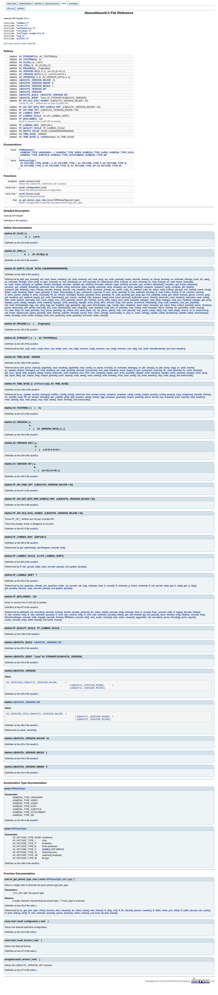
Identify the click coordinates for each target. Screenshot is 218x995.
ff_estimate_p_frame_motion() (131, 589)
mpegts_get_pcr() (201, 304)
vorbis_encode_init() (15, 623)
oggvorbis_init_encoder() (149, 621)
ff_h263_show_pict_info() (166, 918)
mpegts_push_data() (15, 306)
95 (22, 585)
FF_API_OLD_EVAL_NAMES (34, 104)
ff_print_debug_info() (16, 920)
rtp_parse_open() (106, 314)
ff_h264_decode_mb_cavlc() (195, 918)
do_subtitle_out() (139, 293)
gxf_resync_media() (75, 301)
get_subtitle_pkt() (60, 401)
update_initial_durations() (164, 316)
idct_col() (25, 352)
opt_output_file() (31, 379)
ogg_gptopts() (72, 309)
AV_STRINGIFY (27, 60)
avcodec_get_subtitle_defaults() (22, 291)
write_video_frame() (97, 319)
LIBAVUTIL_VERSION (30, 96)
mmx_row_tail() (70, 352)
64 (22, 508)
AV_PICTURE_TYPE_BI (109, 169)
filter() (121, 618)
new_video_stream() (123, 621)
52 (22, 652)
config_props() (167, 398)
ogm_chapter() (127, 309)
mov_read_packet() (65, 304)
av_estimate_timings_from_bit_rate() (190, 283)
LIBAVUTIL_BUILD (28, 98)
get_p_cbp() (190, 589)
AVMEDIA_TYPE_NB (96, 159)
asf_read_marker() (77, 283)
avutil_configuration (29, 191)
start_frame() (53, 316)
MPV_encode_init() (110, 306)
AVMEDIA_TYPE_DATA (121, 156)
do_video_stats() (99, 616)
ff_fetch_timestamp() (61, 296)
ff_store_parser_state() (17, 298)
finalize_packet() (85, 298)
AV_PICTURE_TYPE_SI (57, 169)
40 (22, 438)
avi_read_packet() (65, 374)
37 (22, 958)
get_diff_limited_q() (135, 618)
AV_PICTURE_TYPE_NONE (34, 167)
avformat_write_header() (109, 291)
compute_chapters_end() (157, 291)
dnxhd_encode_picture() (76, 616)
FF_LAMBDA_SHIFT (29, 117)
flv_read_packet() (121, 298)
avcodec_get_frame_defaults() (181, 288)
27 (22, 977)
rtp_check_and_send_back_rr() (79, 314)
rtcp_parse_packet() (51, 314)
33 (22, 246)
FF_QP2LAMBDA (28, 122)
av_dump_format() (160, 283)
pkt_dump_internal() (35, 311)
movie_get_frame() (86, 304)
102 (23, 278)
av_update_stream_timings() (46, 288)
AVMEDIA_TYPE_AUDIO (95, 156)
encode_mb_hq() (78, 589)
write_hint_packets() (54, 319)
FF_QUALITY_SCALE (30, 132)
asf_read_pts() (95, 283)
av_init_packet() (87, 285)
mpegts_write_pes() (89, 306)
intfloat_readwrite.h (30, 36)
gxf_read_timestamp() (52, 301)
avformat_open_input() (83, 291)
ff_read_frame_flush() (167, 296)
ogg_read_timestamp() (93, 309)
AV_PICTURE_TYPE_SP (83, 169)
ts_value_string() (140, 316)
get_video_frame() (177, 298)
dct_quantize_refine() (31, 589)
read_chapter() (79, 311)
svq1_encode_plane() (52, 570)
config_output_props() (146, 398)
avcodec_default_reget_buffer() (111, 288)
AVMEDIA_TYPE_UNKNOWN (35, 156)
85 (22, 827)
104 (23, 393)
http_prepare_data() (97, 301)
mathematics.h (25, 29)
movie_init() (103, 304)
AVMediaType (26, 153)
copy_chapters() (184, 398)
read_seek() (135, 311)
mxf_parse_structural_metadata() (139, 306)
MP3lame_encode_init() (77, 621)
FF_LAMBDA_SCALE (30, 120)
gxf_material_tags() (29, 301)
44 (22, 765)
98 (22, 546)
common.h (22, 23)
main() (47, 376)
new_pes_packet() (189, 306)
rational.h (23, 33)
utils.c (33, 913)
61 (22, 532)
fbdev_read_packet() (39, 296)
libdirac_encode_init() (193, 618)
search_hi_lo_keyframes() (194, 314)
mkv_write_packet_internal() (20, 304)
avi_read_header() (45, 374)
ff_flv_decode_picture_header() (135, 918)
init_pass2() (153, 618)
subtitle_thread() (70, 316)
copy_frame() (36, 293)
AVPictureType (27, 164)
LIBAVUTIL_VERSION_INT (32, 93)
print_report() (66, 379)
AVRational (47, 141)
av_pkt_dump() (146, 371)
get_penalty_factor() (15, 592)
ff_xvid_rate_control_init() (69, 618)
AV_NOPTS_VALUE (29, 135)
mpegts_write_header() (40, 306)
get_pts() (136, 298)
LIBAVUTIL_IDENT (28, 101)
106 (23, 870)
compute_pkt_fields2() (16, 293)
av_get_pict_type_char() (32, 918)
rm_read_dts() (12, 314)
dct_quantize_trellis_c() (55, 589)
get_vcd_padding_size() (154, 298)
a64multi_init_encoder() (32, 616)
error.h (21, 26)
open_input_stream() (147, 309)
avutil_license (26, 197)
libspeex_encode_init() (53, 551)
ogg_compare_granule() (113, 401)
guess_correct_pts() (199, 298)
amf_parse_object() (30, 371)
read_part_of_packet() (115, 311)
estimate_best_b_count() (101, 589)
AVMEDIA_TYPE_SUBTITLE (34, 159)
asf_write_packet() (114, 283)
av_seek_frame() (186, 371)
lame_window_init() (170, 618)
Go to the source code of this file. (20, 47)
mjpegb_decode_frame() (50, 621)
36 (22, 333)
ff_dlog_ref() (110, 918)
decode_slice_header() (58, 918)
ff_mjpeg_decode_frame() (186, 616)
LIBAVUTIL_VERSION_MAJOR (35, 84)
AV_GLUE (24, 66)
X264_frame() (35, 623)
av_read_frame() (156, 285)
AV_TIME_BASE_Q (29, 141)
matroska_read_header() (171, 301)
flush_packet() (102, 298)
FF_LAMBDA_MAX (29, 129)
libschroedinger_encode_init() (20, 621)
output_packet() (185, 309)
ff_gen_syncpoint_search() (88, 296)
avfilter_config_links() (62, 398)
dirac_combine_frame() (99, 293)
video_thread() (12, 319)
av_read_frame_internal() (180, 285)
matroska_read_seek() (197, 301)
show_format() (64, 403)
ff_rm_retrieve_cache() (192, 296)
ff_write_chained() (39, 298)
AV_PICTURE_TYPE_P (90, 167)
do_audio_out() (120, 293)
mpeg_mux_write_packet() (125, 304)
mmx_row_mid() (52, 352)
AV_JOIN (23, 69)
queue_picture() (64, 920)
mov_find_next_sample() (92, 376)
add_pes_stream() (29, 283)
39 (22, 459)
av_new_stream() (138, 285)
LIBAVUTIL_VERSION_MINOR (34, 87)
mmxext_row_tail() (127, 352)
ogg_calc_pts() (37, 309)
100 (23, 638)
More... (27, 18)
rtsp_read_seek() (47, 403)
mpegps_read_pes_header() (176, 304)
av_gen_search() (49, 285)
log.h (20, 39)
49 (22, 699)
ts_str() (126, 316)
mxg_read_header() (168, 306)
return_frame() (165, 311)
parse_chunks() (203, 309)
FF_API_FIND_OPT (29, 114)
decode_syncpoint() (86, 374)
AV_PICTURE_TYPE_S (32, 169)
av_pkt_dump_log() (166, 371)
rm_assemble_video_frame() (189, 311)
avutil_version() (28, 737)
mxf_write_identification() (151, 352)
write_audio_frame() (31, 319)
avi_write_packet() (133, 291)
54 (22, 666)
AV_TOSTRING (27, 63)
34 (22, 264)
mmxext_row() (87, 352)
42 (22, 751)
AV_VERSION (26, 81)
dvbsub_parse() (174, 293)
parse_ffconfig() (172, 621)
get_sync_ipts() (13, 376)
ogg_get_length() (55, 309)
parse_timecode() (14, 311)
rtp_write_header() (147, 379)
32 (22, 939)
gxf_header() (11, 301)
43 (22, 780)
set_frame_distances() (16, 316)
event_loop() (204, 293)
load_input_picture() (120, 301)
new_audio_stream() (101, 621)
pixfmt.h (22, 42)
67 (22, 494)
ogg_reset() (113, 309)
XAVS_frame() (54, 623)
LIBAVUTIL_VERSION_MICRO (34, 90)
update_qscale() (78, 570)
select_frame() (81, 920)
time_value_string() (98, 316)
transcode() (115, 316)
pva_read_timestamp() (58, 311)
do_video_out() (157, 293)
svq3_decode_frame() (106, 920)
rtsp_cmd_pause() (125, 314)
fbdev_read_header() (16, 296)
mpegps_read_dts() (150, 304)
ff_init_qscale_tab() (30, 570)
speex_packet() (37, 316)
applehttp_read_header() (54, 371)
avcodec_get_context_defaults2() (146, 288)
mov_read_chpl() (45, 304)
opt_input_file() (168, 309)
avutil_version (26, 185)
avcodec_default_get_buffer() (78, 288)
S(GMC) (46, 856)
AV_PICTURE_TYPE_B (114, 167)
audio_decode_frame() (137, 283)
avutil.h (23, 224)
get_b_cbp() (176, 589)
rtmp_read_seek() (127, 379)
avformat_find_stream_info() (55, 291)
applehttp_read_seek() (80, 371)
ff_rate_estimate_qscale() (141, 296)
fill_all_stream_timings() (63, 298)
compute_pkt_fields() (182, 291)
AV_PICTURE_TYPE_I (65, 167)
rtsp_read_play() (171, 314)
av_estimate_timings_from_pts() (22, 285)
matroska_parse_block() (145, 301)
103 (23, 367)
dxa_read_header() (108, 374)
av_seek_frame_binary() (17, 288)
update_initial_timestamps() (193, 316)
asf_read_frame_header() (53, 283)
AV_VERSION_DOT (29, 78)
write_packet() (73, 319)
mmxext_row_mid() (106, 352)
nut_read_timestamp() (16, 309)
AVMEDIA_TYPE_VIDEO (68, 156)
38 (22, 480)
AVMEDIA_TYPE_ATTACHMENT (67, 159)
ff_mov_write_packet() (115, 296)
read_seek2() (94, 379)
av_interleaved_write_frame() (112, 285)
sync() (83, 316)
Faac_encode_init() (162, 616)
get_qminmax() (28, 551)
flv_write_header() (192, 374)
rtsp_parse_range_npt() (149, 314)
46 (22, 732)
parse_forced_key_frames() (159, 401)
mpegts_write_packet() (65, 306)
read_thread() (149, 311)
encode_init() (117, 616)
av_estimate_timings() (125, 371)
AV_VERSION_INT (28, 75)
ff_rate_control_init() (15, 618)
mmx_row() (37, 352)
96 (22, 566)
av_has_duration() (68, 285)
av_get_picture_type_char (32, 204)
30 (22, 347)
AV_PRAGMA (26, 72)
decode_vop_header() (73, 293)
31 (22, 417)
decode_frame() (53, 293)
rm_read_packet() (30, 314)
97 (22, 611)
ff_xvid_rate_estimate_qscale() (100, 618)
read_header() (95, 311)
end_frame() (190, 293)
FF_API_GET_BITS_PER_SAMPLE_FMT (40, 111)
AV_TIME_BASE (27, 138)
